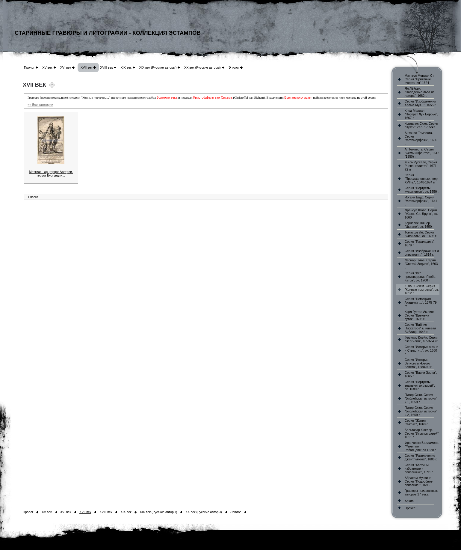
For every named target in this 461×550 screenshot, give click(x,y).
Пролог (29, 67)
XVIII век (106, 67)
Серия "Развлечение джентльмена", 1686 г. (421, 457)
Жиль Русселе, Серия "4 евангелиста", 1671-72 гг (421, 165)
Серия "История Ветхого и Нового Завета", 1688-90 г (418, 363)
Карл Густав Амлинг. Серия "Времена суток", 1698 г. (420, 315)
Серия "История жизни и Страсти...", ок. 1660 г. (421, 350)
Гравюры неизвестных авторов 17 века (421, 492)
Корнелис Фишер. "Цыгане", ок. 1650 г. (419, 224)
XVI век (65, 67)
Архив (409, 501)
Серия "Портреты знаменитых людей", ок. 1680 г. (420, 385)
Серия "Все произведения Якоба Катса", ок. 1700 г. (420, 276)
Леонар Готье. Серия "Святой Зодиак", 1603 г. (421, 263)
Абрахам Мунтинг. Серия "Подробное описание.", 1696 (419, 481)
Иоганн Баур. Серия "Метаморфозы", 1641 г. (421, 200)
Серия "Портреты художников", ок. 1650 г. (422, 189)
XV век (47, 67)
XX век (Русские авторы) (202, 67)
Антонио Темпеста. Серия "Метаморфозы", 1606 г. (421, 138)
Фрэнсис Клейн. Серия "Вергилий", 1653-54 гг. (421, 339)
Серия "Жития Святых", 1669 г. (416, 422)
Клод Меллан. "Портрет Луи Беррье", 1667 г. (421, 114)
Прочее (410, 508)
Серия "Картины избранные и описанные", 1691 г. (419, 468)
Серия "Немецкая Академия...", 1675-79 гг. (421, 302)
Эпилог (234, 67)
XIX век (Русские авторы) (157, 67)
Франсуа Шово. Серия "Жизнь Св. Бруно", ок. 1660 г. (421, 213)
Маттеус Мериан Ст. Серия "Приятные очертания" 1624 (420, 79)
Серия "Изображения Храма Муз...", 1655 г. (420, 103)
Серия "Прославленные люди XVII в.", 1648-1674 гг (422, 178)
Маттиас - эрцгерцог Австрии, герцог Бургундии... (51, 173)
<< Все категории (40, 104)
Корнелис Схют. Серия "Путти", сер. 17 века (421, 125)
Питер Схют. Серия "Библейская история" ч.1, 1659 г (421, 398)
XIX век (125, 67)
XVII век (86, 67)
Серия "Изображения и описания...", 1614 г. (422, 252)
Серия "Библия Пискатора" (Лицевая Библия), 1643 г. (420, 328)
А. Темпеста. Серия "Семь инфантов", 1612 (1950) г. (422, 152)
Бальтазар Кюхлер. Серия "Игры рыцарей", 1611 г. (422, 433)
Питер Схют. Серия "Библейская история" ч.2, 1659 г (421, 411)
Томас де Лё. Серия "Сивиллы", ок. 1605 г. (421, 234)
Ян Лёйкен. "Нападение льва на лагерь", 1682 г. (420, 92)
